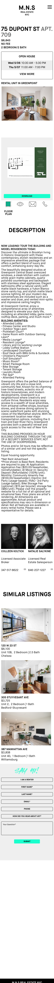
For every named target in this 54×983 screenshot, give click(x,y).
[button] (51, 100)
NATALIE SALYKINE (39, 551)
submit (27, 841)
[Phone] (27, 809)
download (27, 196)
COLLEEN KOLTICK (12, 551)
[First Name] (27, 787)
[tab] (8, 208)
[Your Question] (27, 828)
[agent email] (25, 569)
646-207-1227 (37, 570)
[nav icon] (50, 7)
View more (27, 74)
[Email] (27, 802)
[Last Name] (27, 794)
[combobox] (27, 780)
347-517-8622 (9, 570)
